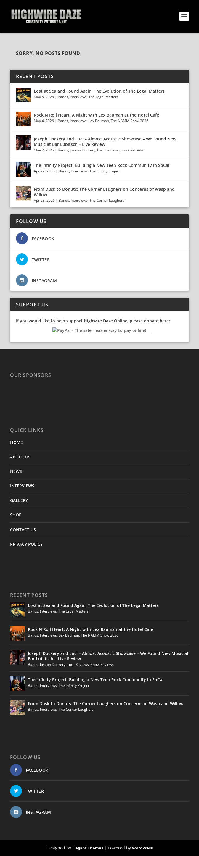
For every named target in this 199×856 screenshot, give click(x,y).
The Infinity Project (104, 171)
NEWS (16, 471)
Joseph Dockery (82, 150)
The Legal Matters (103, 96)
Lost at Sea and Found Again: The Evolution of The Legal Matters (99, 91)
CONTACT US (23, 529)
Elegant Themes (87, 848)
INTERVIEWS (22, 486)
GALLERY (19, 500)
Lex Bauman (99, 120)
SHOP (16, 515)
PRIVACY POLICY (26, 544)
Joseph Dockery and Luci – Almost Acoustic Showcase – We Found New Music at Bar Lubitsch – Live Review (105, 141)
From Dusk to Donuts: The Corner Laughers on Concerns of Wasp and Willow (104, 191)
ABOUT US (20, 457)
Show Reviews (132, 150)
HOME (16, 442)
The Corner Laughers (106, 200)
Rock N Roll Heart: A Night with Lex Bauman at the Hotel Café (96, 115)
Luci (100, 150)
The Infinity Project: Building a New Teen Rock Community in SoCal (101, 165)
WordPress (142, 848)
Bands (63, 96)
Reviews (112, 150)
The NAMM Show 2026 (129, 120)
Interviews (78, 96)
